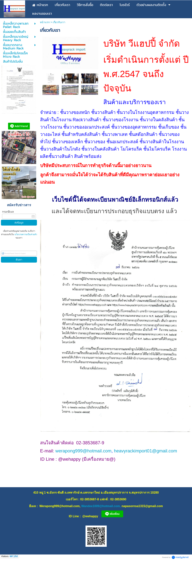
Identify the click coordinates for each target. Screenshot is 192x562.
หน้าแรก (45, 22)
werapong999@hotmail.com (83, 450)
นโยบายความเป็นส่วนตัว (25, 234)
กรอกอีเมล (8, 211)
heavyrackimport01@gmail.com (145, 450)
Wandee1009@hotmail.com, (101, 506)
